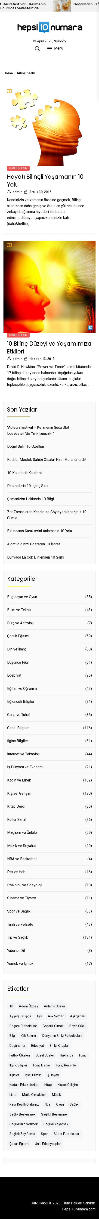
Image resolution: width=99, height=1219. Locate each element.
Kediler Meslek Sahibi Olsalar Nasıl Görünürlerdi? (47, 459)
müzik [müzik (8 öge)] (56, 1095)
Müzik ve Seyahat (21, 846)
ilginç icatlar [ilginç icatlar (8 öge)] (41, 1065)
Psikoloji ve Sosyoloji (24, 885)
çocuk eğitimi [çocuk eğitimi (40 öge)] (19, 1144)
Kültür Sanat (16, 819)
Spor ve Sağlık (19, 911)
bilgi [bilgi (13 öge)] (12, 1036)
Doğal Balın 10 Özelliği (25, 446)
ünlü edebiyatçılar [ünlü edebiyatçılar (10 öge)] (48, 1144)
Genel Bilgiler (18, 728)
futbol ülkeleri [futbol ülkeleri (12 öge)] (19, 1055)
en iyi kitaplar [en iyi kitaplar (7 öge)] (59, 1045)
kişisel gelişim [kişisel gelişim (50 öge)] (68, 1085)
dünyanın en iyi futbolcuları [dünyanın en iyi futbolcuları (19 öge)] (62, 1036)
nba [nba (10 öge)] (47, 1104)
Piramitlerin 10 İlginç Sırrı (27, 486)
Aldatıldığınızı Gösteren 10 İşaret (33, 544)
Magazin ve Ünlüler (22, 832)
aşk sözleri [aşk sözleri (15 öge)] (56, 1016)
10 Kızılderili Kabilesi (24, 473)
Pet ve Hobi (16, 872)
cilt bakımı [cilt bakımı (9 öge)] (29, 1036)
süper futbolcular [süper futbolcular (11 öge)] (66, 1134)
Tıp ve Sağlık (17, 937)
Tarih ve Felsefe (20, 924)
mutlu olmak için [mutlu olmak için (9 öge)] (34, 1095)
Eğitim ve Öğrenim (22, 688)
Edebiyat (14, 675)
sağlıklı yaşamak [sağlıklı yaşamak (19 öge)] (55, 1124)
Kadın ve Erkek (19, 780)
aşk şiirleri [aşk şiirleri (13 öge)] (77, 1016)
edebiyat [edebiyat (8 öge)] (37, 1045)
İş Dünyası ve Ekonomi (25, 767)
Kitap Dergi (16, 806)
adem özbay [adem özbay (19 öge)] (28, 1006)
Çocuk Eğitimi (18, 636)
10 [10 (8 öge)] (11, 1006)
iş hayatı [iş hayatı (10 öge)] (53, 1075)
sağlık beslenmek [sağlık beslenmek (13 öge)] (22, 1114)
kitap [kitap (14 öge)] (48, 1085)
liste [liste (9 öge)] (12, 1095)
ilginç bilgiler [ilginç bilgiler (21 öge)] (18, 1065)
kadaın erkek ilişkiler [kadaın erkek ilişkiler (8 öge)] (24, 1085)
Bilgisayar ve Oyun (22, 597)
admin (17, 192)
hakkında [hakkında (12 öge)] (66, 1055)
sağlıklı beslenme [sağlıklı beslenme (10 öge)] (54, 1114)
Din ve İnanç (17, 649)
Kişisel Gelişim (18, 168)
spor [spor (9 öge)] (44, 1134)
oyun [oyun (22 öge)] (60, 1104)
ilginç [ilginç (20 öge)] (83, 1055)
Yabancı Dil (16, 950)
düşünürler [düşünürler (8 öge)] (17, 1045)
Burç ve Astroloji (20, 623)
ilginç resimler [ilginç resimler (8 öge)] (66, 1065)
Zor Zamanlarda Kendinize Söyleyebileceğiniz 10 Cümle (47, 515)
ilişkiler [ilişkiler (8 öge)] (14, 1075)
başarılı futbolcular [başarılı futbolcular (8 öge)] (23, 1026)
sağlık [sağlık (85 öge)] (74, 1104)
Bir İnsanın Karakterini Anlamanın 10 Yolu (39, 531)
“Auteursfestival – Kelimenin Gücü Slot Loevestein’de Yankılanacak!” (34, 6)
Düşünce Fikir (18, 662)
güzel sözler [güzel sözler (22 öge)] (45, 1055)
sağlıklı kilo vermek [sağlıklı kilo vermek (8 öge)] (23, 1124)
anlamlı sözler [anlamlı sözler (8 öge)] (54, 1006)
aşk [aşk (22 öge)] (39, 1016)
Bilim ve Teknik (19, 610)
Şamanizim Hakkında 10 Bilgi (30, 499)
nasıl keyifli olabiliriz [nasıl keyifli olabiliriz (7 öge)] (24, 1104)
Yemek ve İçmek (20, 963)
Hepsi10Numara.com (79, 1209)
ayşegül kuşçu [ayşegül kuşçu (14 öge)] (20, 1016)
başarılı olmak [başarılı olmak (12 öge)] (53, 1026)
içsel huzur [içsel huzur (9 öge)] (33, 1075)
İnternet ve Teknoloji (23, 754)
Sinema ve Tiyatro (21, 898)
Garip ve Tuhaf (18, 715)
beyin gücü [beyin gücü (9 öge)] (77, 1026)
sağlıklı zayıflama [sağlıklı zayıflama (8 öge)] (22, 1134)
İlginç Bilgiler (17, 741)
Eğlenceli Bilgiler (20, 701)
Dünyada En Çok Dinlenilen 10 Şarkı (35, 557)
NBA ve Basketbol (22, 859)
